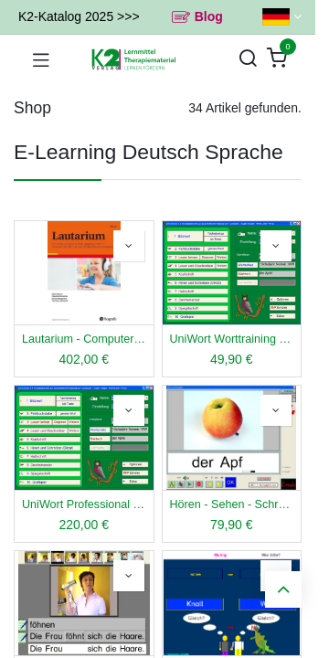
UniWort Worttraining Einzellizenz (232, 339)
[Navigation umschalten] (41, 59)
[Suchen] (248, 59)
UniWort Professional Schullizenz (84, 504)
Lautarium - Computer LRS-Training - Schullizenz (84, 339)
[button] (128, 245)
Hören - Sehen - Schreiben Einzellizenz (232, 504)
